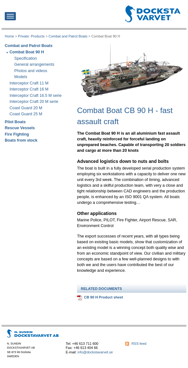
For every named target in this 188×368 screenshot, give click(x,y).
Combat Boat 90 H (27, 52)
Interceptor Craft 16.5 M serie (36, 95)
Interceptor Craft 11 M (29, 83)
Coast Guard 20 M (26, 108)
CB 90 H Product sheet (103, 297)
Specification (25, 58)
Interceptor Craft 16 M (29, 89)
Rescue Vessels (20, 128)
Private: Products (31, 36)
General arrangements (34, 64)
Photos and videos (30, 71)
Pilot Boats (15, 122)
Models (20, 77)
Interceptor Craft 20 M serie (34, 101)
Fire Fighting (17, 134)
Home (9, 36)
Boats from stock (21, 140)
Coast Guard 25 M (26, 114)
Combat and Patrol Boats (68, 36)
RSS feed (139, 343)
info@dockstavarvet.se (95, 352)
